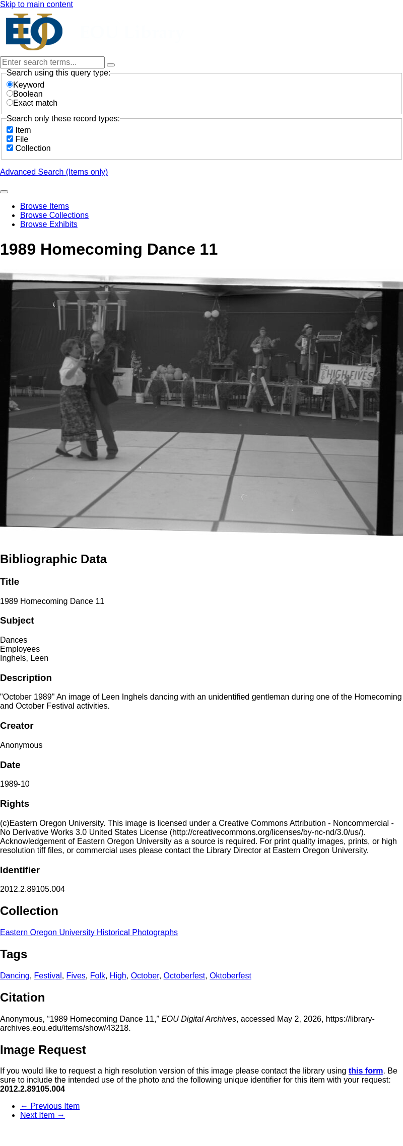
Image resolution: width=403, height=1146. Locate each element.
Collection (32, 148)
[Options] (111, 64)
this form (366, 1070)
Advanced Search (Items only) (54, 172)
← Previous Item (50, 1106)
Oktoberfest (230, 975)
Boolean (25, 94)
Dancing (15, 975)
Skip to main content (36, 4)
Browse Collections (54, 215)
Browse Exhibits (49, 224)
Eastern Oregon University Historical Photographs (89, 932)
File (21, 139)
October (145, 975)
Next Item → (42, 1115)
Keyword (25, 85)
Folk (97, 975)
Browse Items (44, 206)
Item (23, 130)
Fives (76, 975)
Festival (48, 975)
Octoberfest (185, 975)
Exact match (32, 103)
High (118, 975)
